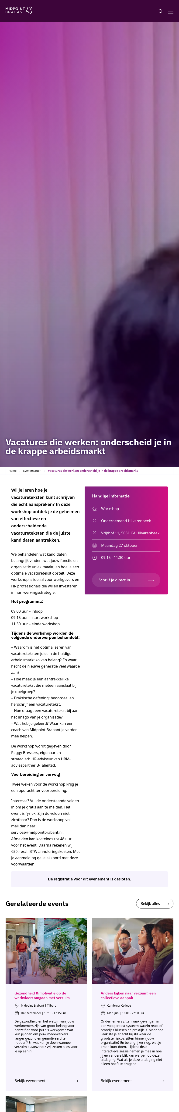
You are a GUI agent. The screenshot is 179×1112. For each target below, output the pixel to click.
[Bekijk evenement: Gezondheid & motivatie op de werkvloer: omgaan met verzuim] (46, 1079)
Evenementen (32, 471)
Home (13, 471)
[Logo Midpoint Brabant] (19, 11)
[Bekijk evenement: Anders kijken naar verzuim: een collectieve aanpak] (133, 1079)
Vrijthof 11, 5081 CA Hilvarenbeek (125, 533)
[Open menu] (170, 11)
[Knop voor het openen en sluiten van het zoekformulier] (160, 11)
